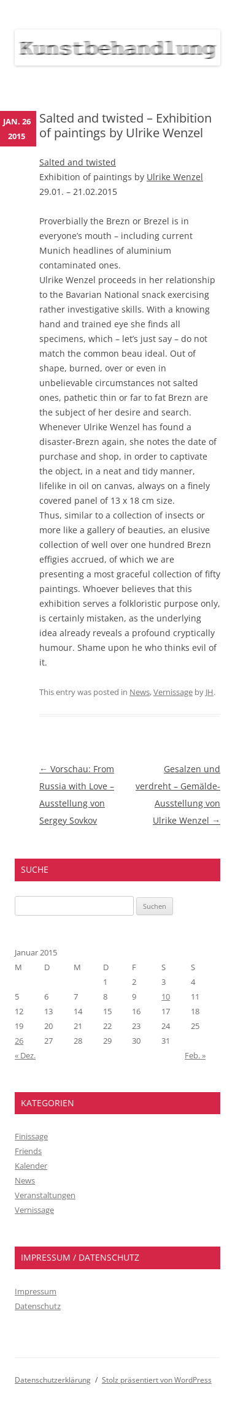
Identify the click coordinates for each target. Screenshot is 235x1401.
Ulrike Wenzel (175, 177)
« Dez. (25, 1055)
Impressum (35, 1291)
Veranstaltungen (45, 1195)
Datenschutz (38, 1306)
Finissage (31, 1136)
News (139, 691)
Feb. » (195, 1055)
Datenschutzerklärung (53, 1380)
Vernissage (173, 691)
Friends (28, 1150)
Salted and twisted (77, 162)
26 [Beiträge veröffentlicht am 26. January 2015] (19, 1040)
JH (210, 691)
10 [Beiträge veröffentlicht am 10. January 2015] (165, 996)
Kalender (31, 1165)
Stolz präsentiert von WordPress (157, 1380)
